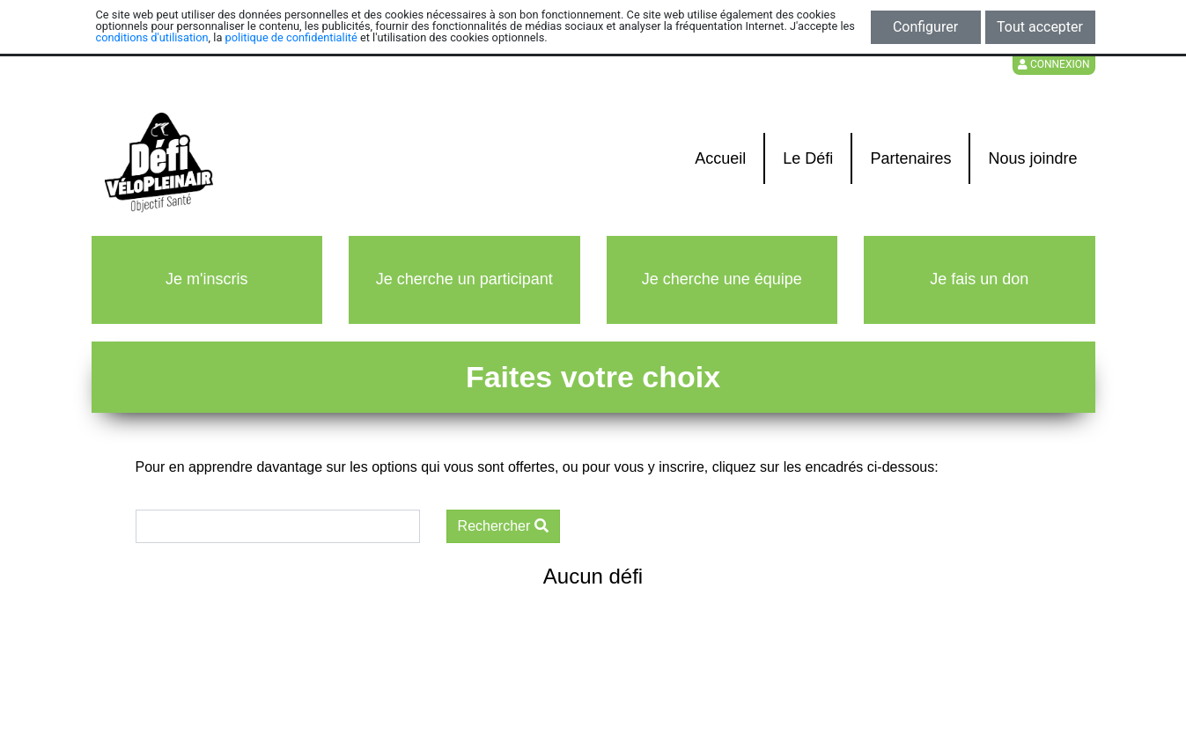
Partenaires (910, 158)
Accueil (720, 158)
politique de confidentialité (291, 37)
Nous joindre (1032, 158)
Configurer (925, 26)
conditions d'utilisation (152, 37)
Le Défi (808, 158)
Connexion (1054, 64)
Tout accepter (1040, 26)
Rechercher (503, 525)
